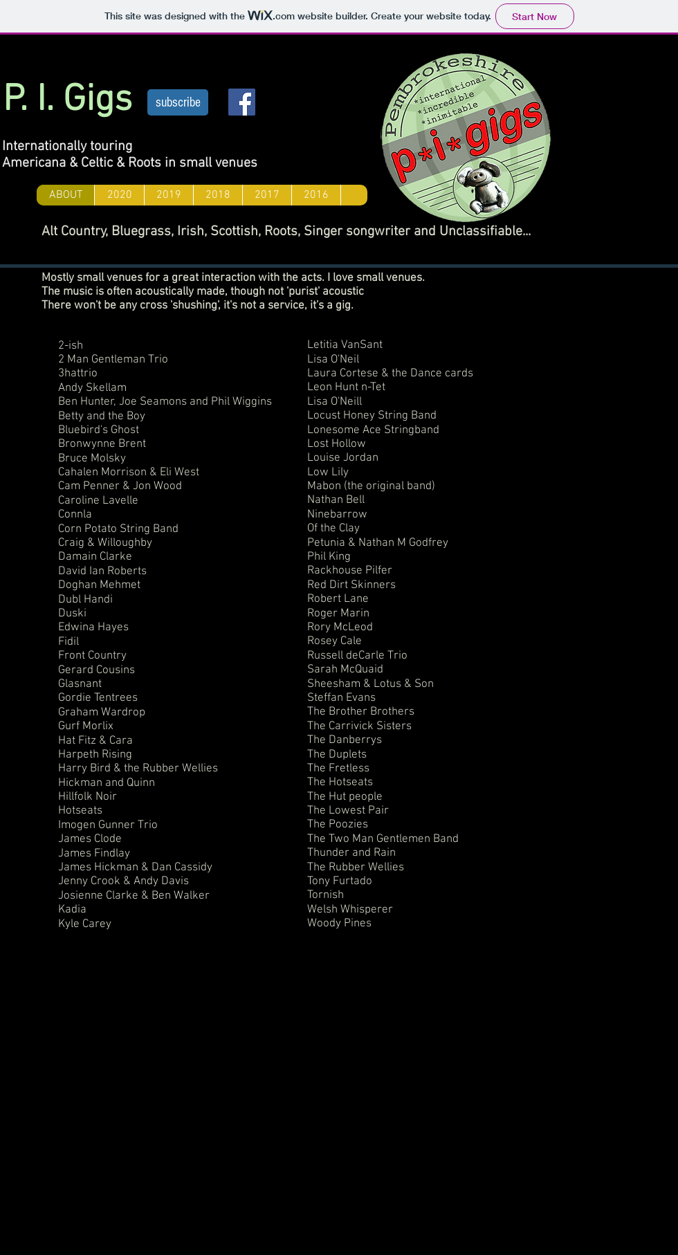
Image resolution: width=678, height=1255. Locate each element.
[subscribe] (177, 102)
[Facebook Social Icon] (241, 102)
